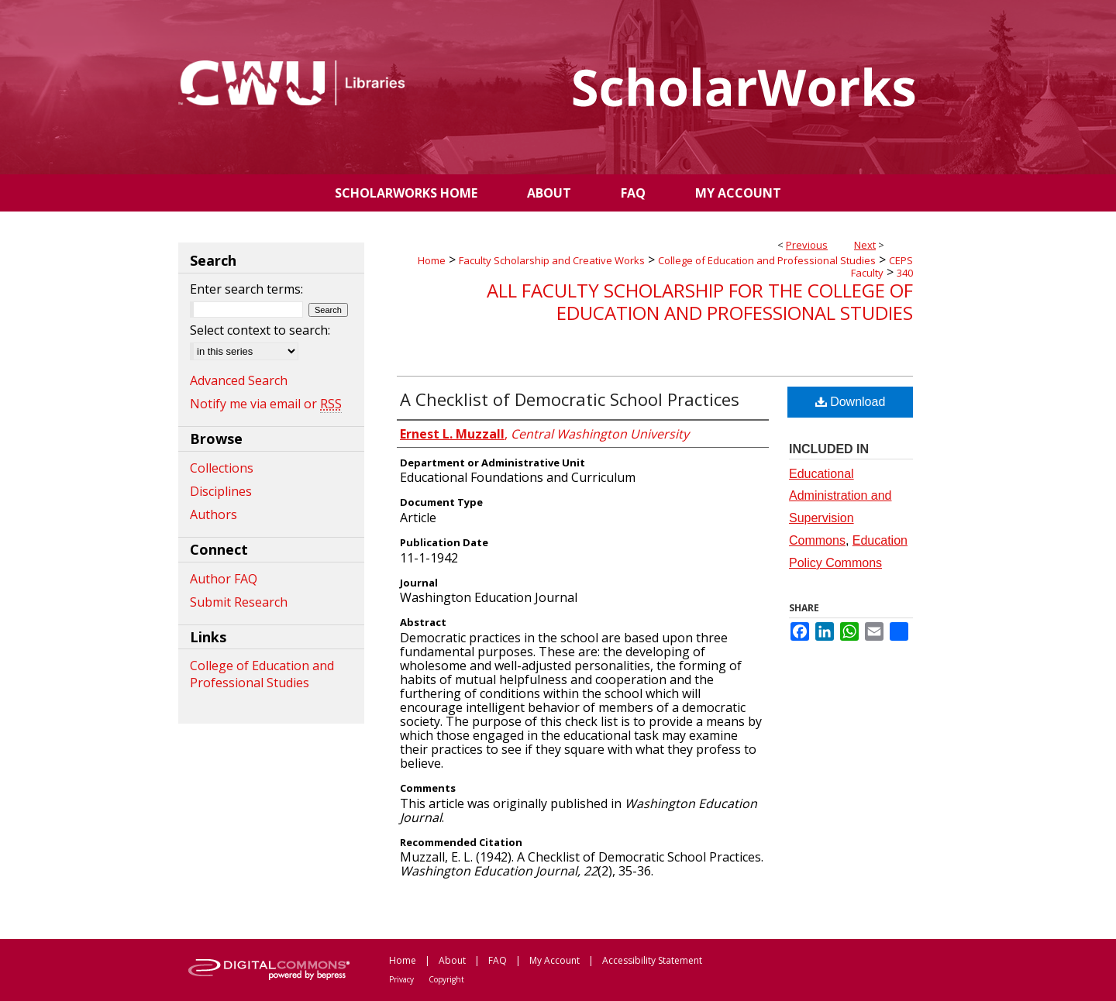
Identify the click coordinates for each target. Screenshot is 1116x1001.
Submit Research (239, 602)
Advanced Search (239, 380)
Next (865, 245)
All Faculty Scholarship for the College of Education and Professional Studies (700, 301)
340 (905, 273)
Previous (807, 245)
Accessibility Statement (652, 960)
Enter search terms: (246, 289)
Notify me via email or (266, 403)
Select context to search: (260, 330)
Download (850, 401)
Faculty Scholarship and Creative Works (552, 260)
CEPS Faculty (882, 266)
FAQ (497, 960)
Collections (221, 467)
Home (432, 260)
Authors (213, 514)
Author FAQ (223, 578)
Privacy (401, 979)
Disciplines (221, 491)
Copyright (446, 979)
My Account (554, 960)
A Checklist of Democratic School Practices (569, 399)
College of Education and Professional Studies (767, 260)
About (452, 960)
